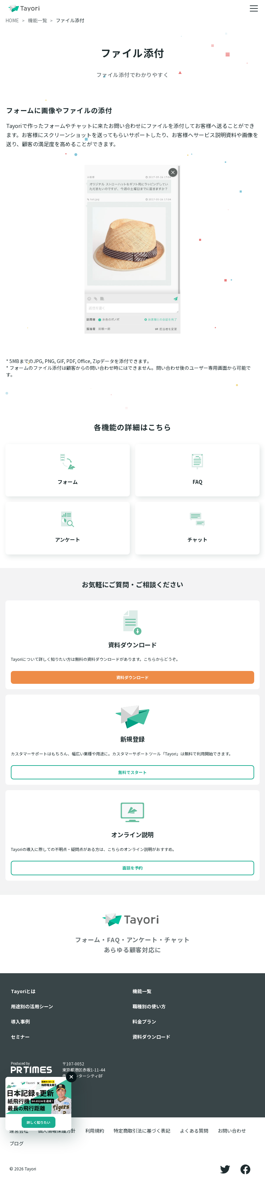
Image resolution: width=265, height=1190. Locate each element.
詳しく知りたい (38, 1122)
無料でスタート (132, 772)
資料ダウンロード (132, 677)
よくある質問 (194, 1130)
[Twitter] (225, 1168)
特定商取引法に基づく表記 (142, 1130)
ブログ (16, 1143)
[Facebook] (245, 1168)
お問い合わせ (232, 1130)
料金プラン (144, 1021)
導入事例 (20, 1021)
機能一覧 (141, 991)
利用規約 (94, 1130)
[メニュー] (253, 8)
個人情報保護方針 (57, 1130)
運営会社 (18, 1130)
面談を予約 (132, 868)
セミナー (20, 1036)
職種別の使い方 (149, 1006)
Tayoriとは (23, 991)
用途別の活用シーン (32, 1006)
